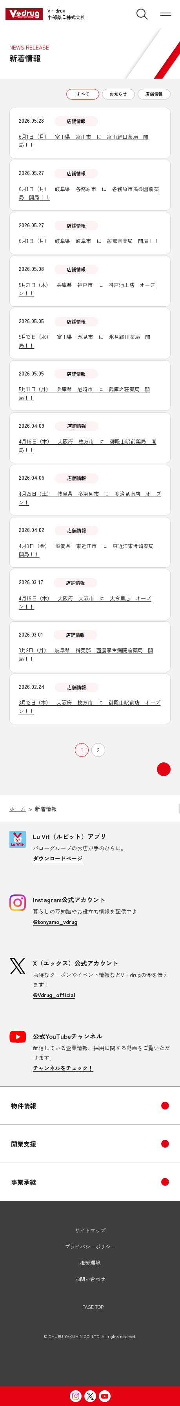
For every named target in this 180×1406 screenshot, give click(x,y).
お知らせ (118, 94)
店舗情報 (154, 94)
